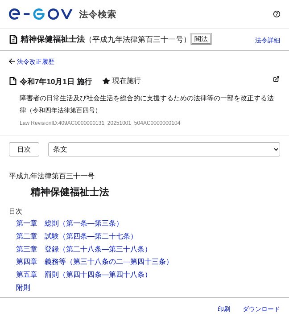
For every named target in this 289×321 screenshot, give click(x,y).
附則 (23, 287)
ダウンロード (261, 309)
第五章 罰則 (37, 274)
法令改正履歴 (35, 61)
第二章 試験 (37, 236)
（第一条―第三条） (91, 223)
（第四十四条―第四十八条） (105, 274)
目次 (24, 149)
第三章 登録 (37, 249)
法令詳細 (267, 40)
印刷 (224, 309)
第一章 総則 (37, 223)
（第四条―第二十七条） (98, 236)
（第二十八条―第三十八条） (105, 249)
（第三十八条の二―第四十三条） (119, 261)
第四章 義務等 (41, 261)
